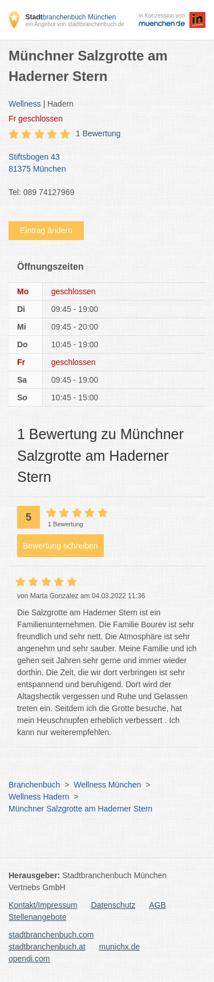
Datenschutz (113, 905)
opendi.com (29, 958)
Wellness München (107, 784)
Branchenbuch (34, 784)
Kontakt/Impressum (43, 905)
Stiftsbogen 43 (101, 163)
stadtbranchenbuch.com (51, 934)
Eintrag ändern (46, 230)
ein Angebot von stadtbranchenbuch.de (74, 24)
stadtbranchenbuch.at (47, 946)
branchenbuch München (70, 17)
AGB (157, 905)
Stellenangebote (37, 917)
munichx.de (119, 946)
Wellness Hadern (39, 796)
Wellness (25, 103)
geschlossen (36, 118)
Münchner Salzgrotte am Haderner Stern (80, 808)
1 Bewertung (98, 133)
